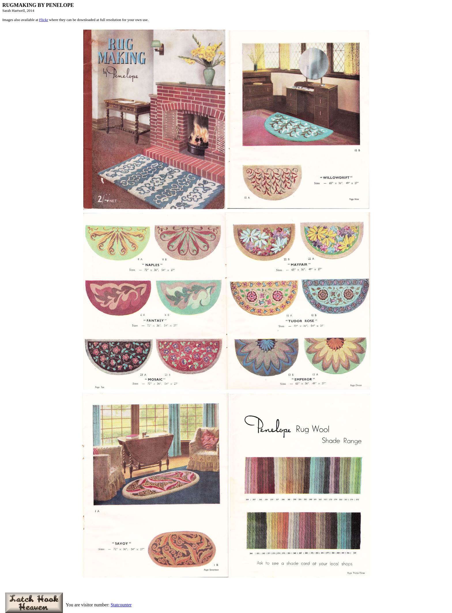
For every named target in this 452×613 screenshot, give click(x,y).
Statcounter (121, 604)
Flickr (43, 20)
